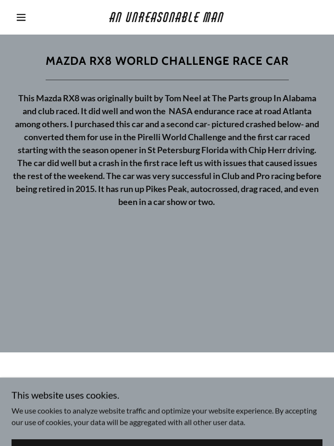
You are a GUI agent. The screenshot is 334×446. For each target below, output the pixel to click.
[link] (167, 17)
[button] (27, 17)
